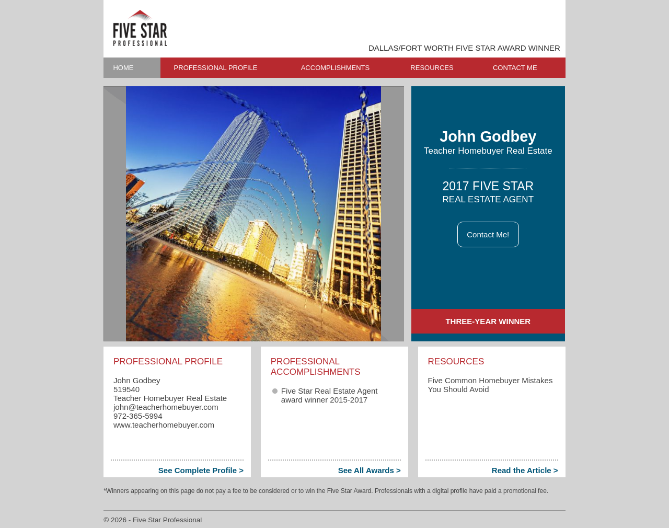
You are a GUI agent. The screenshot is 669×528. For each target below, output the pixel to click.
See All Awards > (369, 470)
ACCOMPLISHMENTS (335, 68)
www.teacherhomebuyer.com (163, 424)
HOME (123, 68)
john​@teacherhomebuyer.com (165, 407)
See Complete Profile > (201, 470)
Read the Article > (525, 470)
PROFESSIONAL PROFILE (216, 68)
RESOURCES (431, 68)
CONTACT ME (515, 68)
